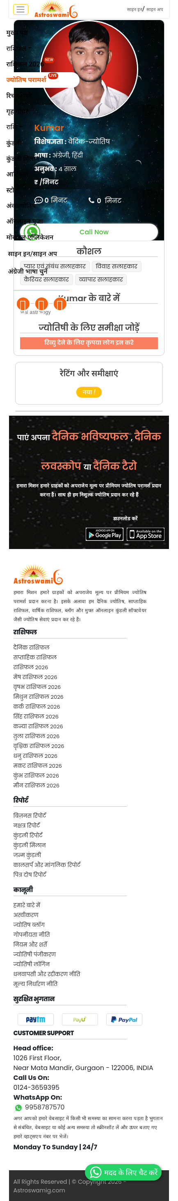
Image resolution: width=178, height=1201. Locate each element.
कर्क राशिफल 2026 (37, 707)
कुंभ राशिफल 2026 (36, 776)
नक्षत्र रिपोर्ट (27, 826)
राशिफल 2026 (31, 667)
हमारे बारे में (27, 905)
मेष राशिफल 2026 (35, 677)
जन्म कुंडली (27, 855)
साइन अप (154, 9)
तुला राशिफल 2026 (37, 736)
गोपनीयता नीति (32, 935)
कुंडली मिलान (30, 845)
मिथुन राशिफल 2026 (39, 697)
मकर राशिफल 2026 (38, 766)
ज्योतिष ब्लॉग (29, 925)
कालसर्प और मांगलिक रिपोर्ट (47, 865)
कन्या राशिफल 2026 (38, 726)
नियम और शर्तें (30, 945)
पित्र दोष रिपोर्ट (30, 875)
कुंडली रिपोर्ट (28, 836)
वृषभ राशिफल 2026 (37, 687)
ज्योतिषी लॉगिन (32, 964)
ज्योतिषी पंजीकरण (35, 955)
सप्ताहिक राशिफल (35, 657)
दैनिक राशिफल (32, 648)
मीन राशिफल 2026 (36, 785)
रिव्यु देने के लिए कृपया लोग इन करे (88, 343)
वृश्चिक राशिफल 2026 (39, 746)
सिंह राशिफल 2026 (36, 717)
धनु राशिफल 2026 (36, 756)
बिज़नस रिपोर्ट (30, 816)
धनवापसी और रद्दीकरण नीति (47, 974)
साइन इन (134, 9)
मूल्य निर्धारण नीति (36, 984)
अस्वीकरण (26, 915)
